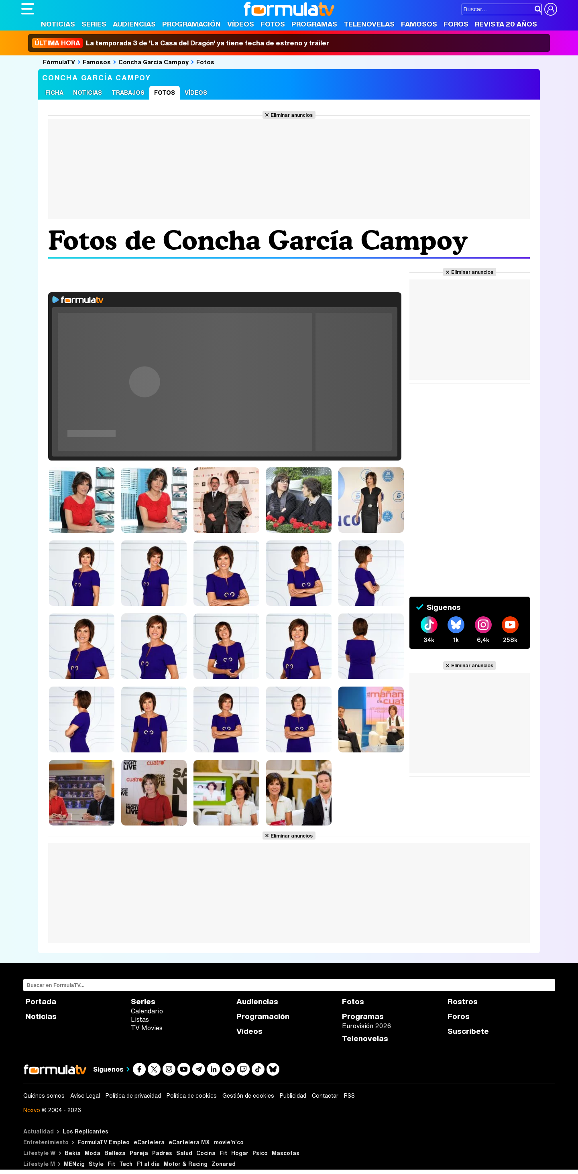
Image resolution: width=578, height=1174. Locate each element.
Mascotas (285, 1153)
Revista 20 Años (506, 24)
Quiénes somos (44, 1096)
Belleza (115, 1153)
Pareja (139, 1153)
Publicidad (293, 1096)
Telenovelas (369, 24)
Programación (191, 24)
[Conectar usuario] (550, 9)
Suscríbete (468, 1031)
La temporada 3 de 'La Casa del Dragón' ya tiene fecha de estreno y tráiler (180, 43)
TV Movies (147, 1028)
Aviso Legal (85, 1096)
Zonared (224, 1164)
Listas (140, 1019)
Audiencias (134, 24)
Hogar (239, 1153)
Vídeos (240, 24)
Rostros (463, 1001)
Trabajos (128, 92)
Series (93, 24)
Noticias (58, 24)
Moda (92, 1153)
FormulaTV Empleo (103, 1142)
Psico (260, 1153)
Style (96, 1164)
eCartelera (149, 1142)
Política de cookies (192, 1096)
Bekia (73, 1153)
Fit (223, 1153)
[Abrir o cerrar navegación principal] (27, 8)
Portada (40, 1001)
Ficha (54, 92)
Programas (314, 24)
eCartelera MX (189, 1142)
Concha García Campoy (153, 61)
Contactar (325, 1096)
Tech (125, 1164)
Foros (456, 24)
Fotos (273, 24)
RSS (349, 1096)
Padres (162, 1153)
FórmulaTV (59, 61)
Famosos (419, 24)
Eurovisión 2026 (366, 1026)
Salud (184, 1153)
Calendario (147, 1011)
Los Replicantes (85, 1131)
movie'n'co (229, 1142)
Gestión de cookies (248, 1096)
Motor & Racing (186, 1164)
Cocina (206, 1153)
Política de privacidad (133, 1096)
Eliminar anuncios (292, 114)
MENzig (74, 1164)
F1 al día (148, 1164)
